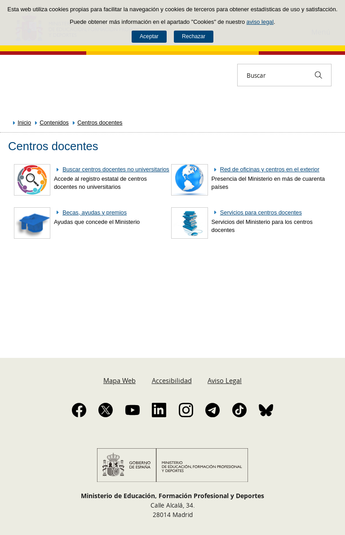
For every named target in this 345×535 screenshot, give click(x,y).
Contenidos (54, 122)
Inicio (24, 122)
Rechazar (193, 36)
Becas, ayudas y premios (94, 212)
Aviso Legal (225, 380)
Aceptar (149, 36)
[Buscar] (318, 75)
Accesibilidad (172, 380)
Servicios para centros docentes (261, 212)
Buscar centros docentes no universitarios (115, 169)
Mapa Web (119, 380)
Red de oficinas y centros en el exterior (269, 169)
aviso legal (260, 21)
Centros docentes (99, 122)
